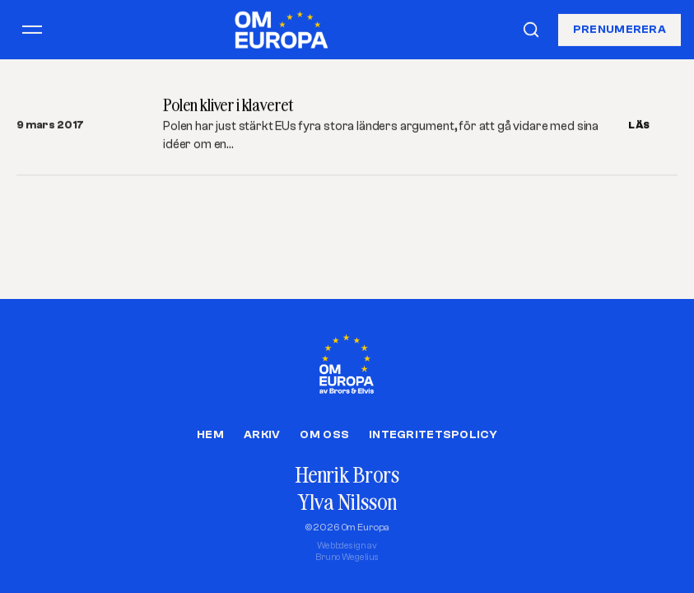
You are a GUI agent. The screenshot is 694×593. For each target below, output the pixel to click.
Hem (210, 434)
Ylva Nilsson (346, 502)
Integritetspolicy (433, 434)
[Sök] (531, 30)
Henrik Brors (347, 475)
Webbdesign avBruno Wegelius (347, 551)
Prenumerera (619, 28)
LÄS (639, 125)
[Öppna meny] (32, 30)
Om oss (324, 434)
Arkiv (262, 434)
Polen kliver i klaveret (228, 105)
